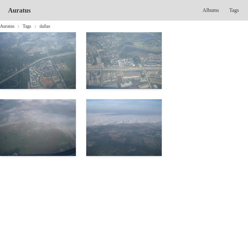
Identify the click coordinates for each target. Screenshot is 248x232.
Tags (234, 10)
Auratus (19, 10)
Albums (210, 10)
